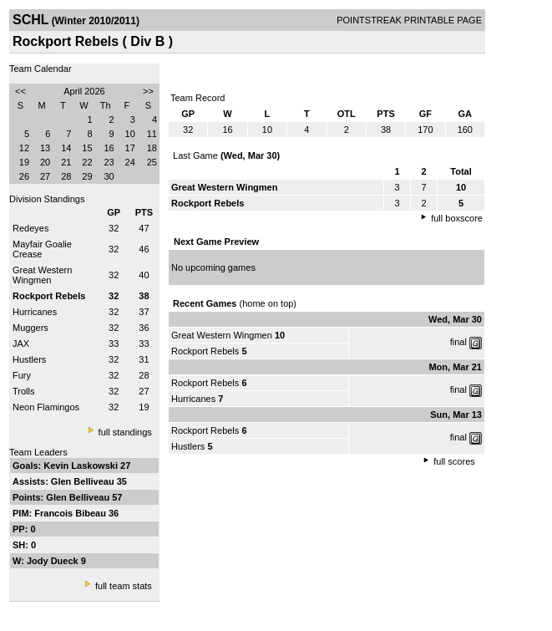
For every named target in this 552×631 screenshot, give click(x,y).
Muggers (30, 328)
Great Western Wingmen (42, 275)
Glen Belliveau (84, 481)
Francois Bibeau (71, 513)
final (458, 342)
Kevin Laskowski (81, 466)
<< (20, 91)
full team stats (123, 586)
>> (148, 91)
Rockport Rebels (205, 351)
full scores (454, 461)
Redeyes (30, 228)
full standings (125, 432)
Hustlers (29, 359)
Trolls (23, 391)
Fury (22, 375)
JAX (21, 343)
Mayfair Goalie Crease (42, 249)
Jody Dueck (54, 561)
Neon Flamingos (46, 407)
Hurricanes (35, 312)
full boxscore (457, 218)
